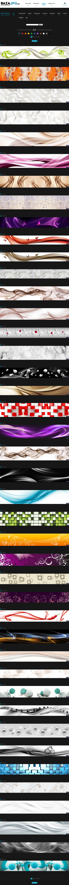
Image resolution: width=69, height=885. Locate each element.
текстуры (45, 13)
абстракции (37, 13)
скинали (44, 3)
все (14, 13)
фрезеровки (36, 3)
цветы (59, 13)
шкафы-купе (51, 3)
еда (27, 17)
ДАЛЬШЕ (34, 41)
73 (38, 36)
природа (21, 17)
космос (65, 13)
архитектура (22, 13)
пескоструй (28, 3)
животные (52, 13)
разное (29, 13)
